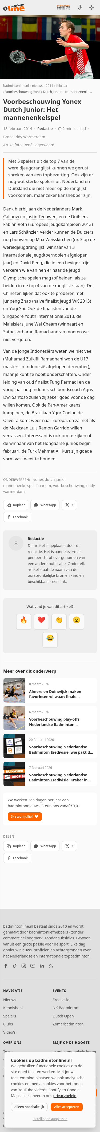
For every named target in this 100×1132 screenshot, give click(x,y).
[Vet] (23, 622)
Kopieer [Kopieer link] (16, 505)
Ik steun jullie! (24, 816)
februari (62, 85)
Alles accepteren (66, 1107)
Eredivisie (61, 999)
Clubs (8, 1023)
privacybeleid (64, 1095)
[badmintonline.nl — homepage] (14, 7)
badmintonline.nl (16, 85)
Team (8, 1051)
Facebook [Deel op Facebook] (17, 517)
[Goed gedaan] (59, 622)
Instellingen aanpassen (50, 1119)
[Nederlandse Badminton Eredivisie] (63, 7)
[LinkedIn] (41, 965)
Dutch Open (63, 1016)
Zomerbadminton (68, 1023)
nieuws (37, 85)
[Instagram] (23, 965)
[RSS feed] (51, 965)
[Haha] (50, 640)
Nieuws (9, 999)
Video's (9, 1032)
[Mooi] (41, 622)
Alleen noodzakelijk (29, 1107)
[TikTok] (14, 965)
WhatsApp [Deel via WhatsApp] (45, 505)
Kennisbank (13, 1007)
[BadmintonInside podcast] (79, 7)
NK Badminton (65, 1007)
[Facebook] (5, 965)
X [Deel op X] (69, 505)
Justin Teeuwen (41, 217)
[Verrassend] (76, 622)
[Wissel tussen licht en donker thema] (91, 7)
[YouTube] (32, 965)
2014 (49, 85)
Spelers (9, 1016)
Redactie (45, 128)
